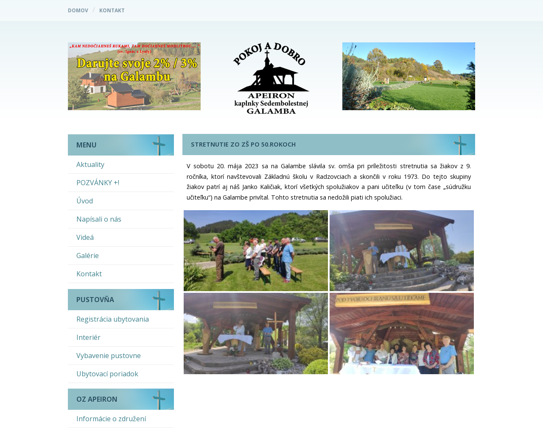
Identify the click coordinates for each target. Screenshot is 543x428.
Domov (78, 10)
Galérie (87, 255)
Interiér (88, 337)
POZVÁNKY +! (97, 182)
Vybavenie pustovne (108, 355)
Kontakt (112, 10)
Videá (85, 237)
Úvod (84, 201)
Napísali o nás (98, 219)
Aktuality (90, 164)
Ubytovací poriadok (107, 373)
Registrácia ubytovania (112, 319)
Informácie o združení (111, 418)
